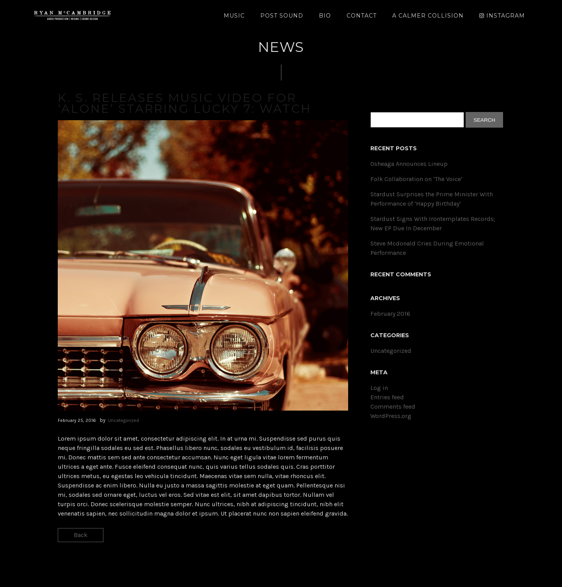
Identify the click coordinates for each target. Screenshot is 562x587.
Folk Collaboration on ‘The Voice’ (416, 179)
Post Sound (281, 15)
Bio (325, 15)
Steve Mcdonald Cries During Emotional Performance (427, 248)
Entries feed (387, 397)
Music (234, 15)
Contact (362, 15)
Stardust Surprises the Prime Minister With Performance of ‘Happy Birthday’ (431, 198)
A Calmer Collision (428, 15)
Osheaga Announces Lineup (409, 163)
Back (80, 535)
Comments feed (392, 406)
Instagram (502, 15)
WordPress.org (390, 416)
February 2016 (390, 313)
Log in (379, 387)
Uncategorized (123, 420)
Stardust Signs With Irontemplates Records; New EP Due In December (432, 223)
